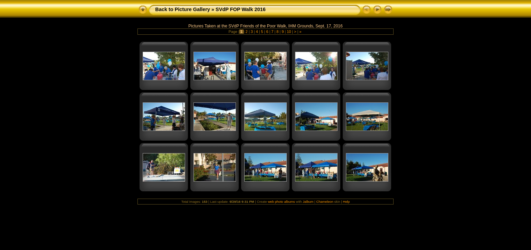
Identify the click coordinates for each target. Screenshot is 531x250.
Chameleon (324, 201)
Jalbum (308, 201)
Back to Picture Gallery (182, 9)
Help (346, 201)
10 (289, 32)
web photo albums (281, 201)
